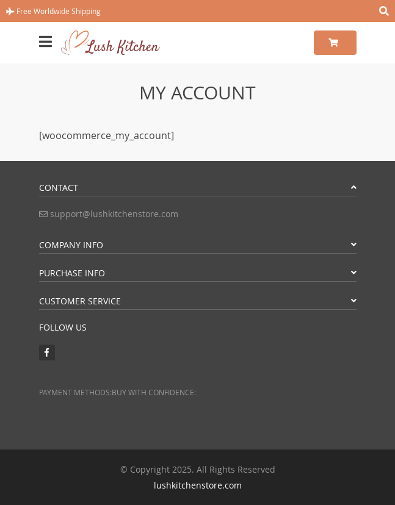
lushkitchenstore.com (198, 485)
